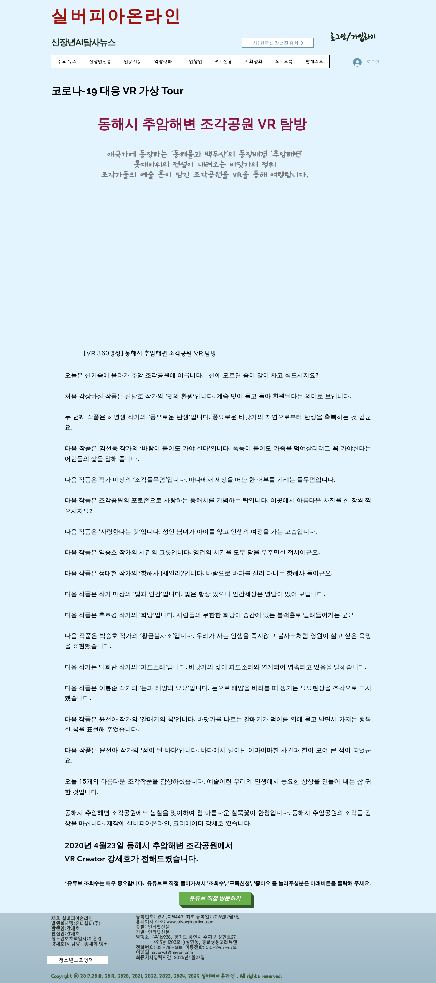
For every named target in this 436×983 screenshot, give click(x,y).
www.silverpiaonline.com (190, 922)
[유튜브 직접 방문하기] (215, 898)
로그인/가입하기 (353, 37)
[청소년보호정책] (77, 960)
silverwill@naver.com (172, 952)
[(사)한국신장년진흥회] (278, 43)
